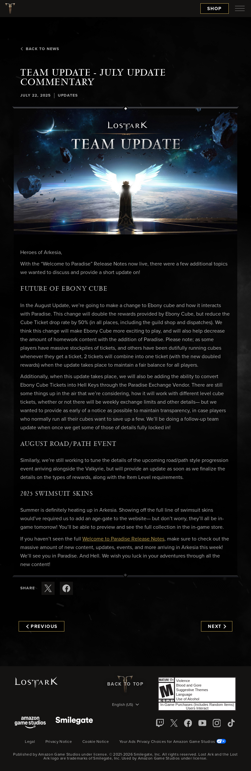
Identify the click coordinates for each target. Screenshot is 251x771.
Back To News (39, 49)
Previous (42, 626)
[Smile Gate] (74, 723)
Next (217, 626)
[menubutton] (240, 8)
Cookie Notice (95, 742)
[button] (125, 171)
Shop (214, 9)
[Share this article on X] (48, 588)
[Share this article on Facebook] (66, 588)
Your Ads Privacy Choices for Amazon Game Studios (172, 742)
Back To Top (125, 684)
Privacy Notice (58, 742)
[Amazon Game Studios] (30, 723)
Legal (30, 742)
